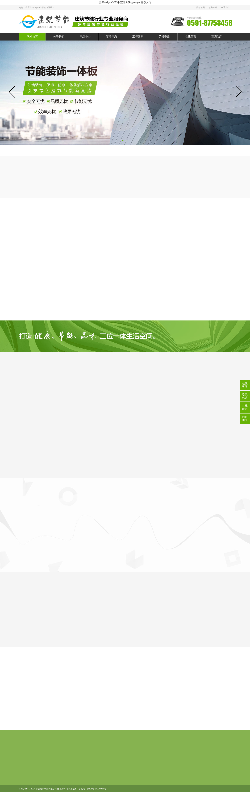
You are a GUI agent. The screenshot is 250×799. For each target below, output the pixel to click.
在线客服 (245, 385)
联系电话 (245, 396)
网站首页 (32, 36)
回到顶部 (245, 418)
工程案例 (137, 36)
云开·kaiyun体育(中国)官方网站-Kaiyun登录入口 (125, 2)
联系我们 (225, 7)
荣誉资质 (164, 36)
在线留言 (190, 36)
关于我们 (58, 36)
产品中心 (85, 36)
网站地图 (200, 7)
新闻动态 (111, 36)
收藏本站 (213, 7)
